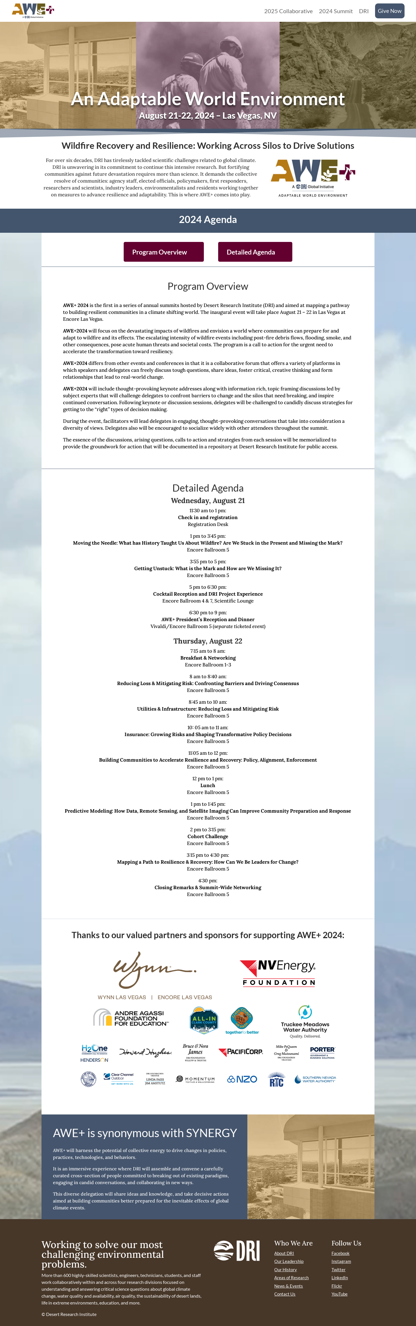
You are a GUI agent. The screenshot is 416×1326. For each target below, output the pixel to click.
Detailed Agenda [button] (251, 252)
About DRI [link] (284, 1253)
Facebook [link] (341, 1253)
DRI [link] (364, 10)
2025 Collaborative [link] (288, 10)
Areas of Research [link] (291, 1277)
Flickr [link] (337, 1285)
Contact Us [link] (284, 1293)
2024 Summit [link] (336, 10)
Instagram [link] (341, 1261)
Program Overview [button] (159, 252)
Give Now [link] (390, 10)
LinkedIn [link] (340, 1277)
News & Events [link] (288, 1285)
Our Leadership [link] (288, 1261)
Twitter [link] (339, 1269)
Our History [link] (285, 1269)
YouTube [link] (340, 1293)
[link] (32, 11)
